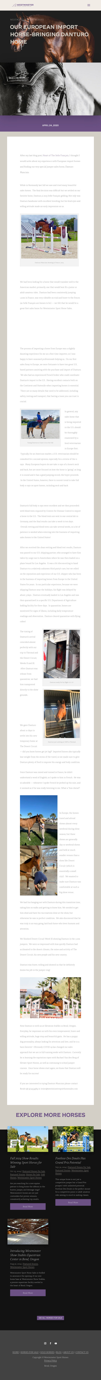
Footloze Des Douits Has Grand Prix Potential (70, 1160)
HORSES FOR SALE (30, 1352)
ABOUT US (68, 1352)
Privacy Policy (50, 1360)
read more (28, 1206)
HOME (15, 1352)
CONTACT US (82, 1352)
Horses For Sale (33, 1174)
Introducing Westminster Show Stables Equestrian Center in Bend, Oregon (25, 1254)
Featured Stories (17, 1174)
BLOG (59, 1352)
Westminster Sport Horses (27, 19)
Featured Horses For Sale (33, 1171)
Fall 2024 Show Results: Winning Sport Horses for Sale (26, 1162)
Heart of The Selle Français (56, 155)
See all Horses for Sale (50, 1318)
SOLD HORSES (47, 1352)
